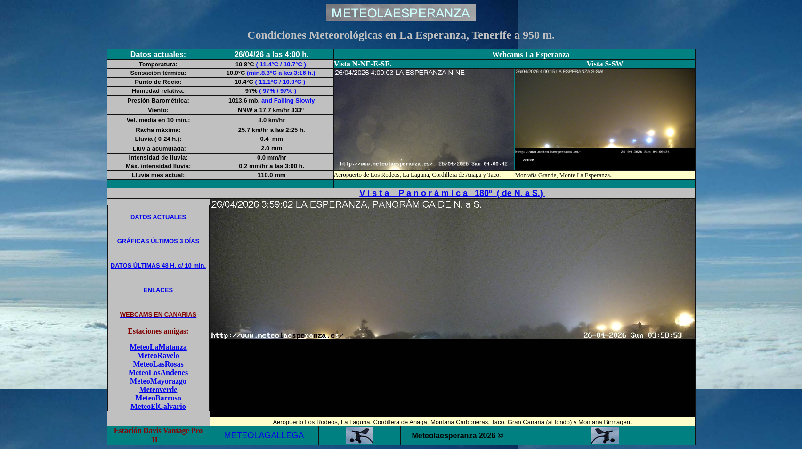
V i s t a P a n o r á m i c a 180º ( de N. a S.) (452, 193)
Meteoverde (158, 389)
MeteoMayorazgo (158, 381)
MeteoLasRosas (158, 364)
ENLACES (158, 290)
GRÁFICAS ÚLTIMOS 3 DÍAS (158, 241)
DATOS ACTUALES (158, 216)
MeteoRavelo (158, 355)
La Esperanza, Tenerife (454, 35)
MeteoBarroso (158, 398)
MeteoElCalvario (158, 406)
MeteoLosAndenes (158, 372)
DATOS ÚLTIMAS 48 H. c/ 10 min (158, 265)
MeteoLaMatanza (158, 347)
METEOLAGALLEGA (264, 435)
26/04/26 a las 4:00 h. (271, 54)
